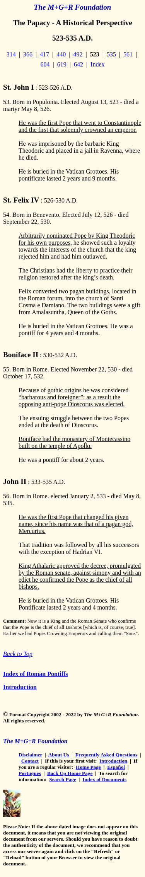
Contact (30, 761)
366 (27, 54)
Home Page (88, 767)
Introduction (20, 687)
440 (61, 54)
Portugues (30, 773)
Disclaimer (30, 755)
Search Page (62, 779)
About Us (58, 755)
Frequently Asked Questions (106, 755)
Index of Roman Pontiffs (35, 674)
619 (62, 64)
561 (128, 54)
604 (44, 64)
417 (44, 54)
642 (78, 64)
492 (78, 54)
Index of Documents (104, 779)
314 (11, 54)
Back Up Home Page (69, 773)
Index (97, 64)
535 (111, 54)
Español (116, 767)
